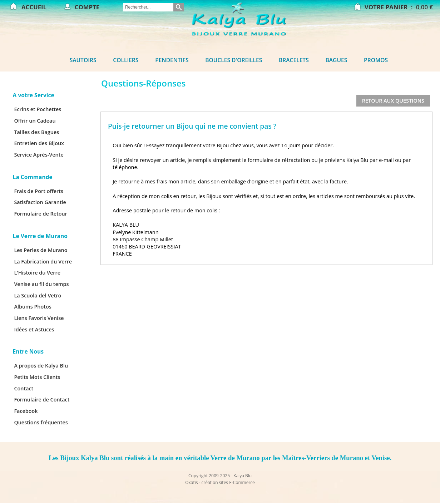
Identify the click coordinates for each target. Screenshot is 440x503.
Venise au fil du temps (41, 284)
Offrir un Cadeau (34, 120)
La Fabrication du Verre (43, 261)
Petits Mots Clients (37, 377)
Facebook (26, 411)
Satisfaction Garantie (40, 202)
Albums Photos (32, 306)
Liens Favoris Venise (39, 318)
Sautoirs (83, 60)
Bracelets (294, 60)
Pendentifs (171, 60)
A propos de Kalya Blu (41, 365)
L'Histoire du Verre (37, 272)
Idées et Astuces (34, 329)
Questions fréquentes (41, 422)
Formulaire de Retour (40, 213)
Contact (23, 388)
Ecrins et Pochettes (37, 109)
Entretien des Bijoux (39, 143)
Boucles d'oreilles (233, 60)
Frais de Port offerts (38, 191)
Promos (376, 60)
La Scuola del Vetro (37, 295)
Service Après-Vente (38, 154)
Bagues (336, 60)
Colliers (125, 60)
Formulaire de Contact (41, 399)
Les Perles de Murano (40, 250)
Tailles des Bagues (36, 132)
